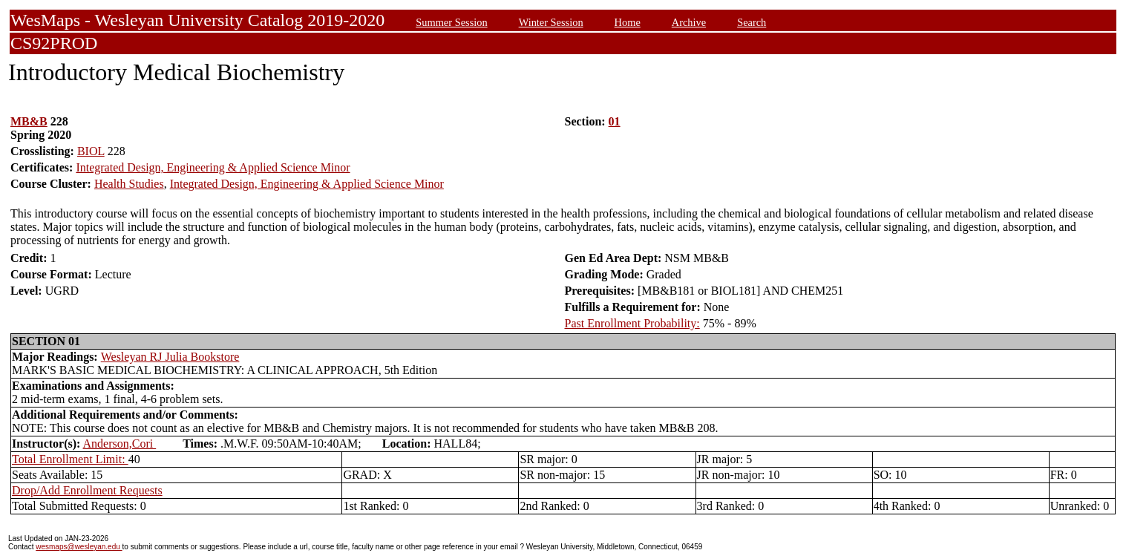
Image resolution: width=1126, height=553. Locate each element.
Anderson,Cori (120, 443)
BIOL (91, 151)
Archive (689, 22)
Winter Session (551, 22)
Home (628, 22)
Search (751, 22)
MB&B (29, 121)
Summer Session (451, 22)
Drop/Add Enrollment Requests (87, 490)
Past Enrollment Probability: (632, 323)
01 (615, 121)
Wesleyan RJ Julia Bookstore (170, 356)
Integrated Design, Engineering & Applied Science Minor (213, 167)
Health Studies (129, 183)
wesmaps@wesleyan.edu (79, 547)
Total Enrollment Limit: (70, 459)
